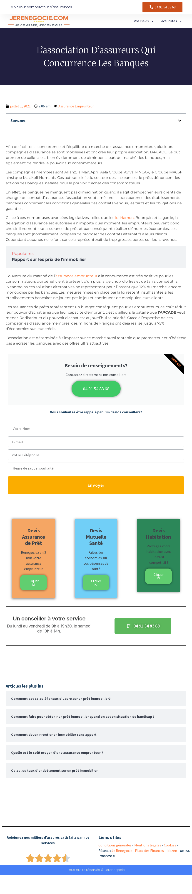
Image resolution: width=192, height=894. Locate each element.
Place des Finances (149, 850)
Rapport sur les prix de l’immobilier (49, 259)
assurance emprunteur (76, 276)
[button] (180, 120)
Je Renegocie (122, 850)
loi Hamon (124, 218)
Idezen (172, 850)
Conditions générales (115, 845)
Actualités (171, 21)
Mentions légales (147, 845)
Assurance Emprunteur (76, 106)
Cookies (170, 845)
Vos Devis (144, 21)
